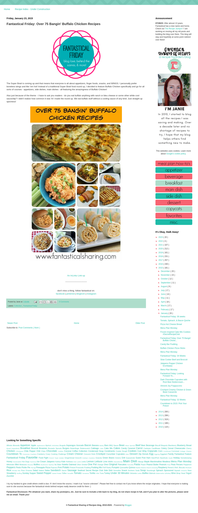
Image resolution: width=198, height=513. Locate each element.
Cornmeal (175, 451)
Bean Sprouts (130, 445)
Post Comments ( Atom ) (29, 328)
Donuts (145, 454)
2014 (161, 412)
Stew (189, 470)
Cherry (188, 448)
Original (113, 464)
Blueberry (181, 445)
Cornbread (167, 451)
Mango (141, 462)
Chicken (11, 451)
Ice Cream (42, 461)
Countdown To (15, 454)
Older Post (140, 323)
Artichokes (55, 445)
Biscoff (158, 445)
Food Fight (44, 458)
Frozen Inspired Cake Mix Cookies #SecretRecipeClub (175, 333)
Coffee (75, 451)
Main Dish (130, 461)
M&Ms (111, 462)
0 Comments (64, 302)
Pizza (48, 467)
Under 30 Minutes (120, 473)
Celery (164, 448)
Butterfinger (75, 448)
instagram (91, 294)
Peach (143, 465)
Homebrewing (185, 458)
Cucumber (111, 454)
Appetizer (25, 445)
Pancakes (122, 464)
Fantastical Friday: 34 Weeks (173, 356)
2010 (161, 427)
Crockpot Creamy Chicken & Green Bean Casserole (175, 391)
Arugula (62, 445)
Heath (170, 458)
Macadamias (118, 462)
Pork (60, 467)
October (164, 279)
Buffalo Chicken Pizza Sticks (172, 348)
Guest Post (141, 458)
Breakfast (25, 448)
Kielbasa (69, 462)
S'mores (29, 470)
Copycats (152, 451)
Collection (18, 306)
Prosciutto (80, 467)
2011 (161, 423)
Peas (173, 464)
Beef (138, 445)
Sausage (72, 470)
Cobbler (61, 451)
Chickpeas (20, 451)
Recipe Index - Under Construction (32, 9)
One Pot (92, 464)
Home (7, 9)
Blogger (128, 505)
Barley (101, 445)
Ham (148, 458)
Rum (23, 470)
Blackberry (172, 445)
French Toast (54, 458)
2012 (161, 419)
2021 (161, 245)
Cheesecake (180, 448)
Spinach (160, 470)
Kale (63, 461)
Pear (169, 465)
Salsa (48, 470)
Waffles (145, 473)
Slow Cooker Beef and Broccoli (173, 359)
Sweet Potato (57, 473)
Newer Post (12, 323)
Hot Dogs (26, 462)
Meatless (166, 461)
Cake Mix (108, 448)
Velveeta (133, 473)
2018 (161, 256)
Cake (102, 448)
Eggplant (164, 454)
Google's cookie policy (176, 154)
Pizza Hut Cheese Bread (171, 324)
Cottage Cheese (185, 451)
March (164, 305)
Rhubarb (188, 467)
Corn (160, 451)
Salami (42, 470)
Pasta (137, 464)
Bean (122, 445)
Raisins (143, 467)
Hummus (33, 462)
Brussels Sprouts (55, 448)
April (163, 302)
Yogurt (188, 473)
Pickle (24, 467)
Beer (143, 445)
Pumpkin (116, 467)
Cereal (171, 448)
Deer (128, 454)
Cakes (117, 448)
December (166, 271)
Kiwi (75, 462)
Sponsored (169, 470)
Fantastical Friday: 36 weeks (172, 316)
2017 (161, 260)
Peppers (11, 467)
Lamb (79, 462)
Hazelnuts (164, 458)
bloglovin (80, 294)
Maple (147, 461)
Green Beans (109, 458)
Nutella (65, 464)
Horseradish (17, 462)
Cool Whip (142, 451)
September (166, 283)
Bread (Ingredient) (13, 448)
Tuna (102, 473)
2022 (161, 241)
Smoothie (117, 470)
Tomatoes (86, 473)
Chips (43, 451)
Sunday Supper (29, 473)
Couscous (26, 454)
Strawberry (12, 473)
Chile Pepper (30, 451)
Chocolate (52, 451)
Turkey (107, 473)
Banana (95, 445)
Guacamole (131, 458)
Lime (105, 461)
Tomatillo (70, 473)
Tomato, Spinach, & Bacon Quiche (175, 320)
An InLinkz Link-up (76, 275)
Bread (188, 445)
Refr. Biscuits (180, 467)
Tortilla (93, 473)
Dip (140, 454)
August (164, 286)
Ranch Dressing (152, 467)
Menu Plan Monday (168, 328)
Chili (38, 451)
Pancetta (130, 465)
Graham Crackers (89, 458)
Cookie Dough (122, 451)
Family (171, 454)
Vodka (139, 473)
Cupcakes (121, 454)
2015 (161, 268)
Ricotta (15, 470)
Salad (36, 470)
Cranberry (41, 454)
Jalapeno (51, 461)
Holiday (177, 458)
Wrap (178, 473)
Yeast (183, 473)
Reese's (171, 467)
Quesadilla (124, 467)
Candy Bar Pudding (168, 344)
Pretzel (73, 467)
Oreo (106, 464)
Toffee (64, 473)
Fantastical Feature (182, 454)
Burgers (66, 448)
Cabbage (95, 448)
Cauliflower (156, 448)
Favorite (32, 457)
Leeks (84, 462)
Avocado (80, 445)
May (163, 298)
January (164, 313)
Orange (100, 465)
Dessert (134, 454)
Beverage (150, 445)
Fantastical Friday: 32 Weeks (173, 400)
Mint (17, 464)
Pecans (179, 464)
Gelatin (61, 458)
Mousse (30, 465)
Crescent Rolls (90, 454)
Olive (79, 465)
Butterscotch (85, 448)
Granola (99, 458)
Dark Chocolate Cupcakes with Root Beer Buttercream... (173, 380)
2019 (161, 252)
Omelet (84, 465)
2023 (161, 237)
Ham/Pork (155, 458)
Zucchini (10, 476)
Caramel (132, 448)
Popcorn (54, 467)
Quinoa (132, 467)
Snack (125, 470)
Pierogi (33, 467)
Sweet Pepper (44, 473)
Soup (143, 470)
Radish (138, 467)
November (166, 275)
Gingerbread (70, 458)
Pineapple (40, 467)
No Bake (58, 465)
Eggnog (157, 454)
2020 (161, 248)
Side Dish (108, 470)
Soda (137, 470)
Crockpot (101, 454)
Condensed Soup (96, 451)
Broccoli (35, 448)
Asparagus (71, 445)
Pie (29, 467)
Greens (118, 458)
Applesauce (41, 445)
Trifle (98, 473)
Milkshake (11, 465)
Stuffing (19, 473)
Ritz (19, 470)
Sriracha (184, 470)
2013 (161, 415)
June (163, 294)
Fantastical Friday (30, 306)
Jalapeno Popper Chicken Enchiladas (171, 364)
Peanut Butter (152, 464)
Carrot (140, 448)
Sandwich (56, 470)
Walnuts (152, 473)
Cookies (132, 451)
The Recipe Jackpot (174, 28)
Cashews (148, 448)
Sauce (64, 470)
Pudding (87, 467)
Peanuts (163, 464)
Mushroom (45, 465)
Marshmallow (156, 461)
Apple (34, 445)
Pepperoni (187, 465)
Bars (106, 445)
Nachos (51, 465)
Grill (124, 458)
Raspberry (163, 467)
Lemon (91, 461)
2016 (161, 264)
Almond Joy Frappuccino (171, 386)
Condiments (110, 451)
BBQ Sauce (114, 445)
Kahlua (58, 462)
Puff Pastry (107, 467)
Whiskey (168, 473)
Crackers (33, 454)
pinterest (70, 294)
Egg (151, 454)
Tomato (78, 473)
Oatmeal (73, 464)
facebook (60, 294)
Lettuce (99, 461)
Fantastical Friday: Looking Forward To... (172, 374)
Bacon (88, 445)
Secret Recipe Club (95, 470)
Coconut (68, 451)
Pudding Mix (96, 467)
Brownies (43, 448)
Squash (177, 470)
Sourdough (151, 470)
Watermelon (160, 473)
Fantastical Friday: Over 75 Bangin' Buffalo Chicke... (175, 339)
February (165, 309)
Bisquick (164, 445)
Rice (9, 470)
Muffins (37, 464)
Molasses (23, 465)
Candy (124, 448)
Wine (173, 473)
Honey (10, 461)
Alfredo (10, 445)
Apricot (48, 445)
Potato (66, 467)
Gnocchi (78, 458)
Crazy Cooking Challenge (56, 454)
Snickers (131, 470)
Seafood (82, 470)
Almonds (16, 445)
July (163, 290)
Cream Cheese (75, 454)
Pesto (19, 467)
